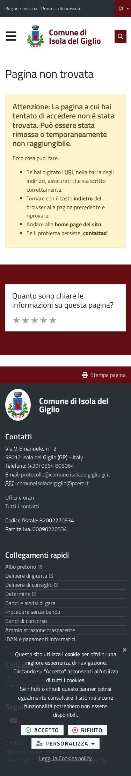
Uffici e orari (19, 497)
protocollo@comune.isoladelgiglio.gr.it (65, 474)
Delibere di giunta (29, 575)
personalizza (68, 743)
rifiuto (89, 730)
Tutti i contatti (22, 506)
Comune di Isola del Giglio (73, 405)
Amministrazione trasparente (40, 630)
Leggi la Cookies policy (65, 758)
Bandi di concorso (26, 621)
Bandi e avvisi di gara (30, 603)
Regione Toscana (21, 8)
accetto (45, 730)
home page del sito (78, 224)
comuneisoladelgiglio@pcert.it (53, 483)
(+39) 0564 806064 (51, 465)
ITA (120, 8)
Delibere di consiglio (31, 585)
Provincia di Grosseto (61, 8)
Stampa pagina (104, 375)
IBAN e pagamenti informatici (40, 639)
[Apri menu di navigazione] (11, 35)
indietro (83, 198)
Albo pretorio (23, 566)
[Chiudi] (124, 648)
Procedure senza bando (32, 611)
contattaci (95, 233)
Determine (20, 594)
